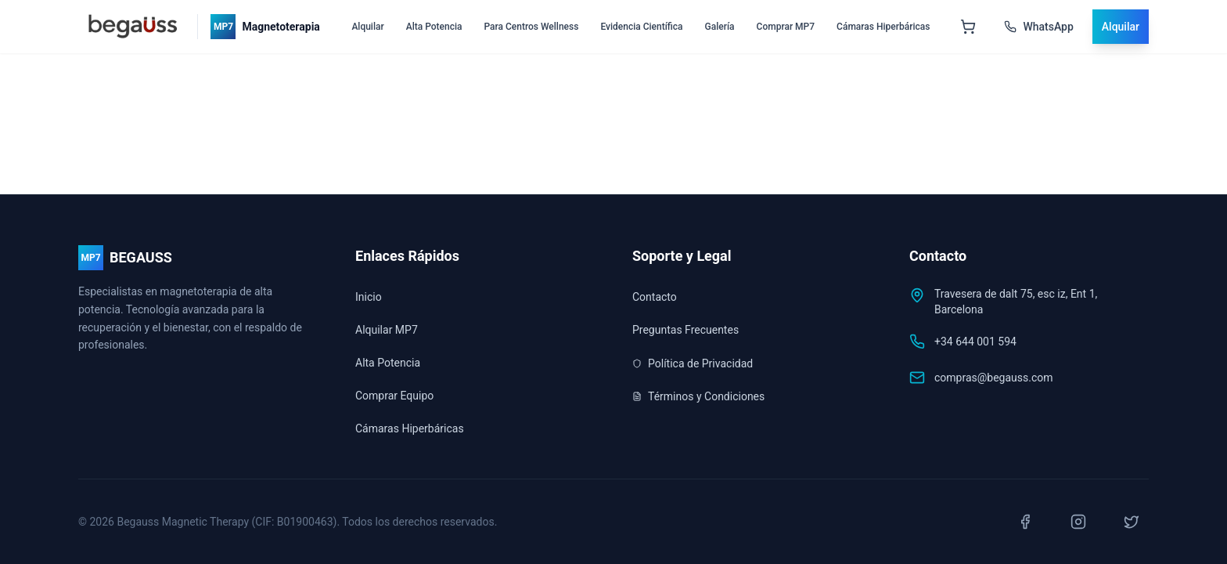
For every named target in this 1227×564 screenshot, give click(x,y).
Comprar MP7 (786, 26)
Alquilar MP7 (386, 330)
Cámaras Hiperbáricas (883, 26)
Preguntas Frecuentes (685, 330)
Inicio (368, 297)
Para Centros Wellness (531, 26)
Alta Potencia (434, 26)
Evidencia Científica (641, 26)
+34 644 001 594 (975, 341)
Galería (720, 26)
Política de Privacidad (692, 363)
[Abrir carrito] (968, 26)
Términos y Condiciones (698, 396)
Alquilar (367, 26)
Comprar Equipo (394, 395)
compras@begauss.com (993, 377)
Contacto (654, 297)
